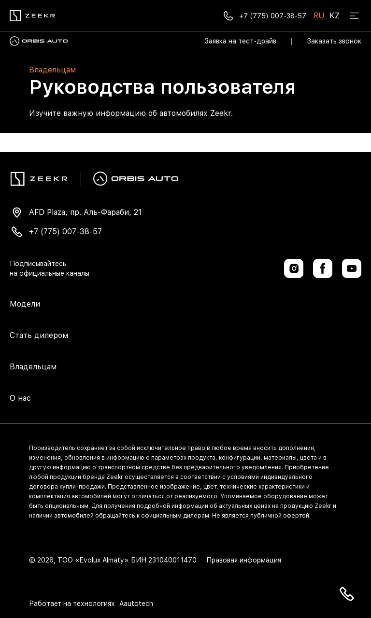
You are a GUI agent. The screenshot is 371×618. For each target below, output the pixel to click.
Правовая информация (243, 560)
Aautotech (135, 603)
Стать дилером (39, 335)
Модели (25, 304)
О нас (20, 398)
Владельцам (33, 366)
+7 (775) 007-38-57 (65, 231)
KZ (334, 15)
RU (319, 15)
